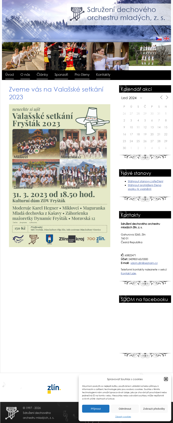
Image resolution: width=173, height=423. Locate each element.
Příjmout (96, 408)
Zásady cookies (123, 416)
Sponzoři (61, 74)
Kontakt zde (128, 273)
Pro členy (82, 74)
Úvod (9, 74)
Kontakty (103, 74)
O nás (25, 74)
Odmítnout (125, 408)
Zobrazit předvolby (154, 408)
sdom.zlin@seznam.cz (144, 263)
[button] (166, 379)
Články (42, 74)
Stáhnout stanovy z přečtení (145, 181)
